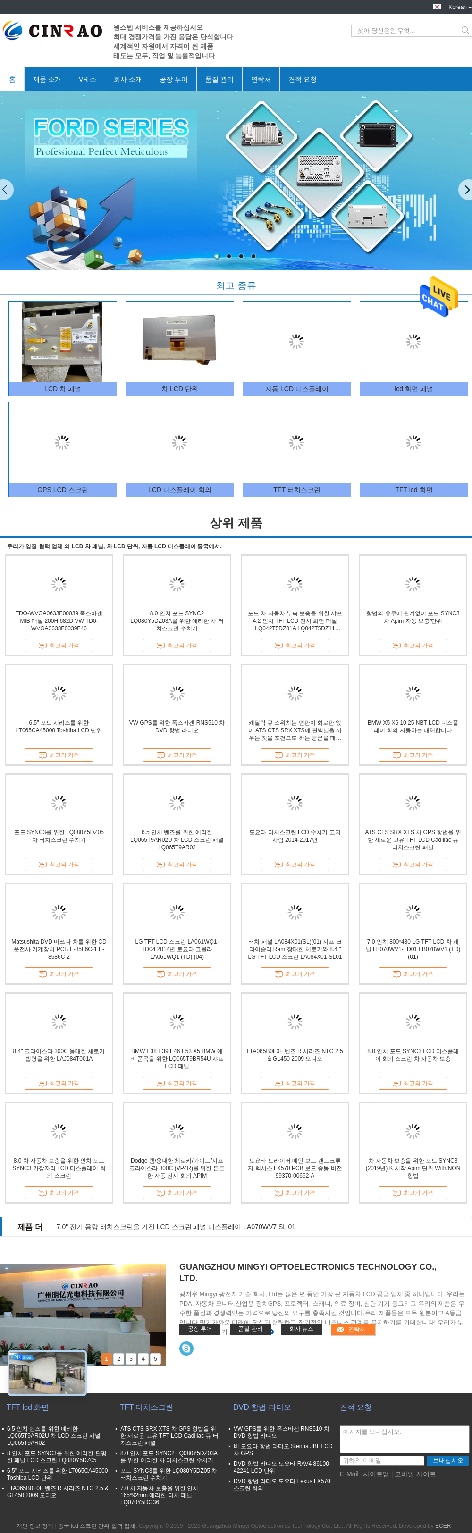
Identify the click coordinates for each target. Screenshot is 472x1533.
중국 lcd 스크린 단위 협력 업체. (98, 1526)
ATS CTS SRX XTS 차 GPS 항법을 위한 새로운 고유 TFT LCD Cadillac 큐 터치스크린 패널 (413, 840)
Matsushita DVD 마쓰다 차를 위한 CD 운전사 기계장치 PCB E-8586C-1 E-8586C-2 (58, 949)
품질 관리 (219, 79)
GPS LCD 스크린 (62, 490)
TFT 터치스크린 (296, 490)
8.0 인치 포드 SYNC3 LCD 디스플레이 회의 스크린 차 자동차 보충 (412, 1055)
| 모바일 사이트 (413, 1474)
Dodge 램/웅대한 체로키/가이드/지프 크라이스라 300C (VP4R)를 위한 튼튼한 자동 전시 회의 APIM (176, 1168)
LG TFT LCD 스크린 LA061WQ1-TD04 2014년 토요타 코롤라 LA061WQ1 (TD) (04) (177, 949)
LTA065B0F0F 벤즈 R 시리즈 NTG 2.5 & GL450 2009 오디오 (295, 1055)
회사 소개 (128, 79)
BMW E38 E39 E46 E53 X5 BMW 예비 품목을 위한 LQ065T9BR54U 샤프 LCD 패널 (177, 1059)
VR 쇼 (87, 79)
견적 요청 (302, 79)
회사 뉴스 (301, 1328)
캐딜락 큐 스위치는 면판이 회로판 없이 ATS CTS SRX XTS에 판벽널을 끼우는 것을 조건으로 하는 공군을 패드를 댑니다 (295, 731)
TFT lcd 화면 (413, 490)
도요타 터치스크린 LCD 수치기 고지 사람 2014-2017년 (294, 836)
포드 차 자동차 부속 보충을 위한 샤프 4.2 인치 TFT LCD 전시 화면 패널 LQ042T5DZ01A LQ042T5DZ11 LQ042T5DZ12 (295, 621)
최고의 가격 (59, 646)
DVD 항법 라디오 (262, 1407)
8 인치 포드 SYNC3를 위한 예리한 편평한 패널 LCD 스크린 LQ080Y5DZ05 (57, 1457)
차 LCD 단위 (179, 389)
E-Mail (349, 1474)
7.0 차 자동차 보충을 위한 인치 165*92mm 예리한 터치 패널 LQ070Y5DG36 (159, 1495)
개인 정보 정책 (35, 1526)
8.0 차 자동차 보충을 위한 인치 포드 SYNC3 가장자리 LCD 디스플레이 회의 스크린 (58, 1168)
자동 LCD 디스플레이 (297, 389)
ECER (443, 1526)
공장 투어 (174, 79)
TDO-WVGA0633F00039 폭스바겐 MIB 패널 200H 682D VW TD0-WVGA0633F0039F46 (59, 621)
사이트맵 (376, 1474)
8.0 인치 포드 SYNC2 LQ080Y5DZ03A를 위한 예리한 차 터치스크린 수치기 (176, 621)
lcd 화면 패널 (414, 389)
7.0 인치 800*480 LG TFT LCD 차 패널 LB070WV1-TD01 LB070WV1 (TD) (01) (413, 949)
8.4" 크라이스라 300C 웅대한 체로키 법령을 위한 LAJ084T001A (59, 1055)
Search (466, 31)
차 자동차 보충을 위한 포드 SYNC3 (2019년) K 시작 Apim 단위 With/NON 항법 (413, 1168)
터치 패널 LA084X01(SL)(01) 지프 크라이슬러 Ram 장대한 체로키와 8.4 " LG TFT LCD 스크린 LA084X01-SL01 (295, 949)
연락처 (261, 79)
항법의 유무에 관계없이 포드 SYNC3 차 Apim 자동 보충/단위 (412, 617)
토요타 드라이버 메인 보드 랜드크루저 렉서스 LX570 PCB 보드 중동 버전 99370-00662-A (295, 1168)
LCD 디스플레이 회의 (179, 490)
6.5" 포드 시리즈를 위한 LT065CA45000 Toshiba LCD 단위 (59, 727)
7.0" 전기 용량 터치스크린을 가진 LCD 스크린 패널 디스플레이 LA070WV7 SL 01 (176, 1227)
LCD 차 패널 (62, 389)
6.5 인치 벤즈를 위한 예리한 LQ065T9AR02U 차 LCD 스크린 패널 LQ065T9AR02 (177, 840)
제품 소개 (47, 79)
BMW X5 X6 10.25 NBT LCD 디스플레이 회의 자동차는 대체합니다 (413, 727)
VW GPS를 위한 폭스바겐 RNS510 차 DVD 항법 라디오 (177, 727)
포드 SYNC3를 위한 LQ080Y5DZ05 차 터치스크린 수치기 (59, 836)
